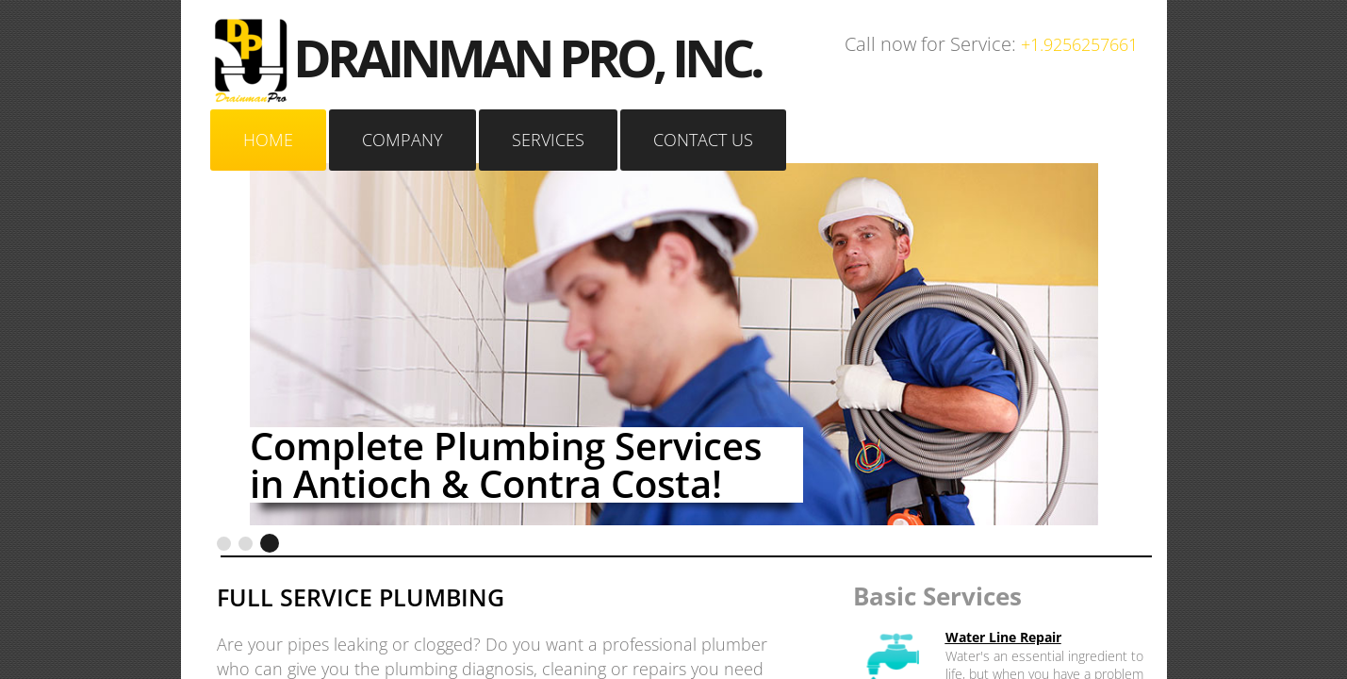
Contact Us (703, 139)
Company (402, 139)
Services (548, 139)
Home (268, 139)
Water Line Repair (1003, 637)
